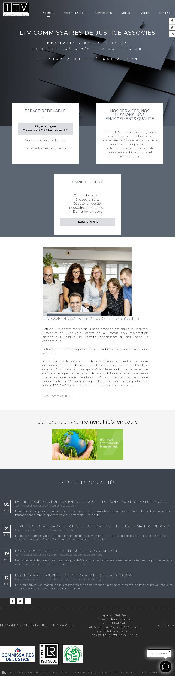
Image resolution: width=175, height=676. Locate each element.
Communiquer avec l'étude (45, 140)
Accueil (48, 12)
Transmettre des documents (45, 148)
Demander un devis (87, 211)
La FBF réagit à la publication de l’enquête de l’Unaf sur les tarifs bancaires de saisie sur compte (93, 502)
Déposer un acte (88, 199)
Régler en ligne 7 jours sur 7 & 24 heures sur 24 (45, 128)
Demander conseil (87, 195)
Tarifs (144, 12)
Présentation (74, 12)
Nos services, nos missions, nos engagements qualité (129, 115)
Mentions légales (112, 672)
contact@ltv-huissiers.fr (114, 631)
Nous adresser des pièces (87, 207)
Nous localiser (165, 625)
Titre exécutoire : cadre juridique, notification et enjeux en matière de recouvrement (93, 526)
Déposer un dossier (87, 203)
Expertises (103, 12)
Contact (165, 12)
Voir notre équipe (58, 396)
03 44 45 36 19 (131, 627)
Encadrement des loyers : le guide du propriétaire (66, 551)
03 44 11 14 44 (106, 43)
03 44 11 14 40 (121, 49)
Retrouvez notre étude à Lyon (87, 59)
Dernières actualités (87, 482)
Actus (125, 12)
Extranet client (87, 221)
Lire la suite (93, 515)
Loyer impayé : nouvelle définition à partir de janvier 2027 (73, 575)
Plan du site (91, 672)
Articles (131, 672)
